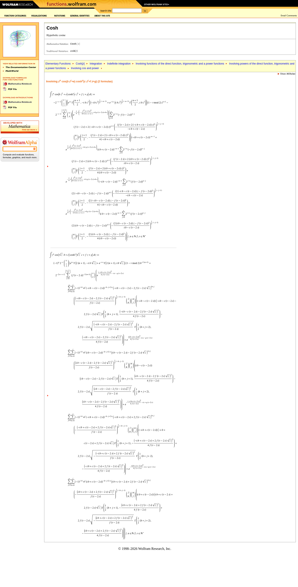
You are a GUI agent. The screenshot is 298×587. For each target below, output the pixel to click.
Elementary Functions (58, 63)
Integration (96, 63)
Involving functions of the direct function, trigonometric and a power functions (180, 63)
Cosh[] (80, 63)
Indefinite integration (119, 63)
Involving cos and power (85, 68)
